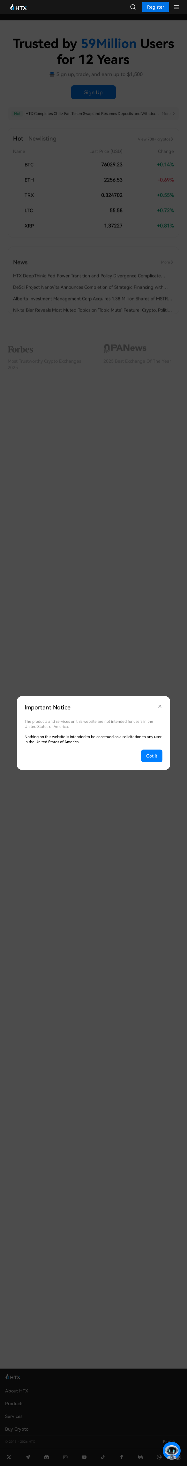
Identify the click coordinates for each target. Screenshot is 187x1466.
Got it (151, 755)
